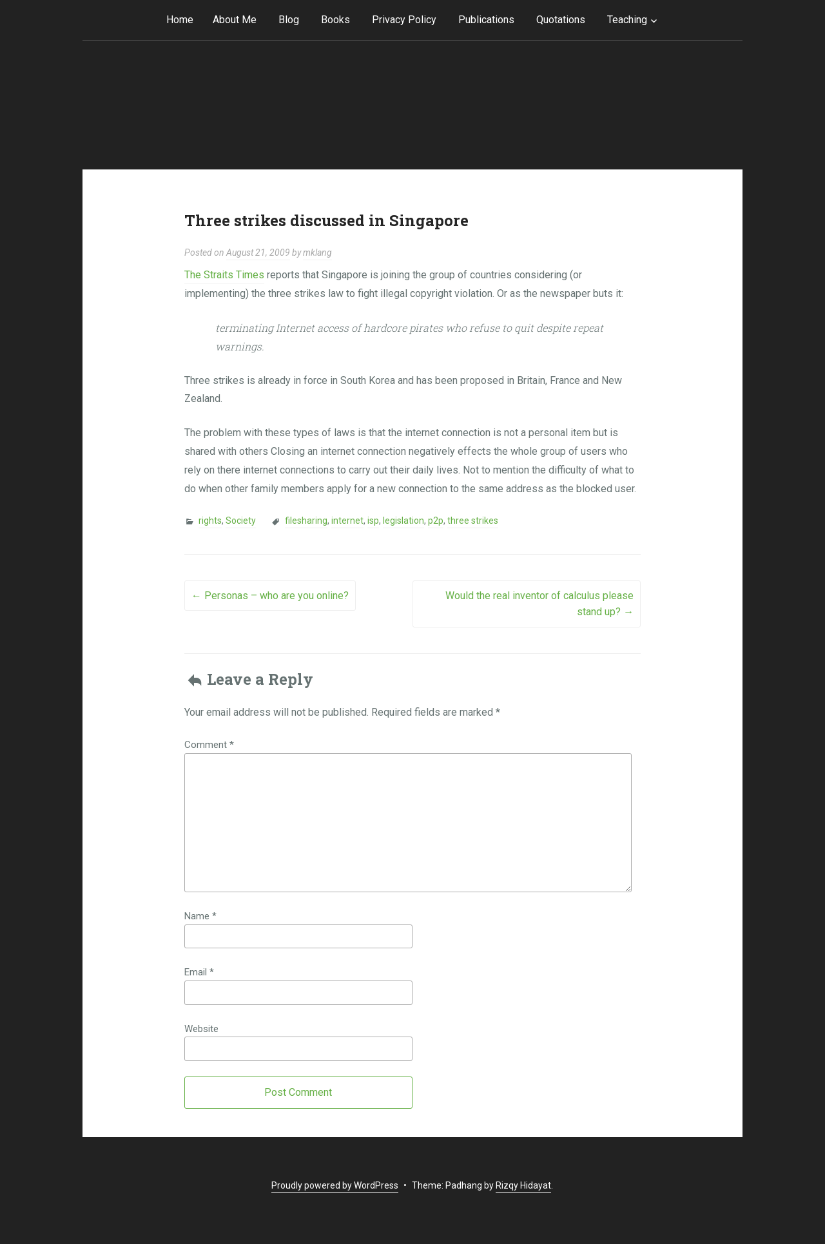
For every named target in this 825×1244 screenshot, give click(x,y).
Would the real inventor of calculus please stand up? (539, 603)
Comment (209, 745)
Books (335, 20)
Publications (486, 20)
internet (347, 520)
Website (201, 1029)
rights (210, 520)
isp (373, 520)
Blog (288, 20)
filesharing (306, 520)
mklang (317, 252)
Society (241, 520)
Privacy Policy (404, 20)
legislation (403, 520)
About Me (235, 20)
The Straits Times (224, 275)
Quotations (560, 20)
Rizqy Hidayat (523, 1185)
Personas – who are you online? (270, 595)
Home (179, 20)
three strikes (472, 520)
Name (200, 916)
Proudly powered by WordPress (334, 1185)
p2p (435, 520)
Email (199, 972)
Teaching (627, 20)
